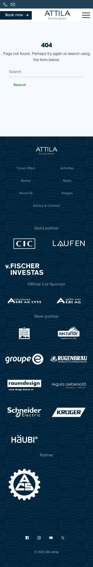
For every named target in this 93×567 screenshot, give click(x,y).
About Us (26, 193)
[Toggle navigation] (86, 15)
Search (19, 84)
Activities (67, 168)
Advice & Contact (46, 206)
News (67, 181)
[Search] (46, 72)
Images (67, 193)
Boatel (26, 181)
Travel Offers (26, 168)
